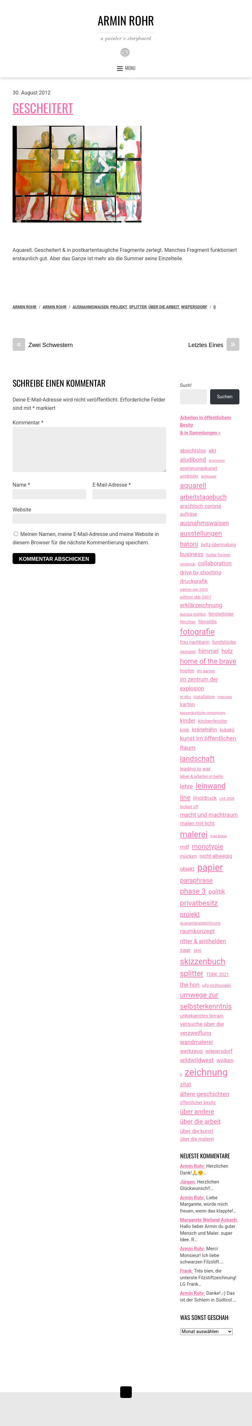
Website (22, 510)
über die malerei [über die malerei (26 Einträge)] (197, 1139)
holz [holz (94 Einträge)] (227, 651)
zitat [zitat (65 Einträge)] (185, 1084)
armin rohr (54, 307)
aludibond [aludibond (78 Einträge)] (193, 459)
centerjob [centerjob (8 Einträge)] (187, 564)
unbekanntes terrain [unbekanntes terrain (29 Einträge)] (202, 1016)
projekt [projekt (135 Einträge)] (190, 914)
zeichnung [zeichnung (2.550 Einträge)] (206, 1072)
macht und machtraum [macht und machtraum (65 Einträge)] (209, 815)
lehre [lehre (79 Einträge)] (186, 786)
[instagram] (125, 52)
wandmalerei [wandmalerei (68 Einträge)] (196, 1042)
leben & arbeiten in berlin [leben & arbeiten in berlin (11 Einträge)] (202, 776)
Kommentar (28, 423)
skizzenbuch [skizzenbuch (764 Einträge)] (203, 961)
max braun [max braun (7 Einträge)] (218, 836)
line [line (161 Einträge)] (185, 797)
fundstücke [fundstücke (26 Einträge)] (224, 642)
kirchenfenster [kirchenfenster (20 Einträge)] (212, 721)
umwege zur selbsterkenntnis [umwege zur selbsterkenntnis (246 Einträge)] (206, 1000)
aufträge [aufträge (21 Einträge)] (188, 514)
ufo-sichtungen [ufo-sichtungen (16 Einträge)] (216, 985)
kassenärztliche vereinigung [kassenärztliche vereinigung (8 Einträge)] (202, 712)
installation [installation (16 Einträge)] (204, 696)
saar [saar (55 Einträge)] (185, 950)
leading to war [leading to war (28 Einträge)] (195, 769)
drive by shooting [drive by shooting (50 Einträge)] (200, 572)
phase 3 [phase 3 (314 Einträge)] (193, 891)
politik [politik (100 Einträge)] (216, 891)
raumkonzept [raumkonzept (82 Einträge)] (197, 931)
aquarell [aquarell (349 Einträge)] (193, 485)
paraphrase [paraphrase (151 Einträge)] (196, 880)
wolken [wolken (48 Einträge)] (225, 1060)
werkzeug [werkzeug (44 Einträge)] (191, 1051)
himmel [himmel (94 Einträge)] (209, 651)
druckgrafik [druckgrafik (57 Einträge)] (194, 581)
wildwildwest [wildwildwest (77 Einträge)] (197, 1060)
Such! (186, 385)
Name (21, 485)
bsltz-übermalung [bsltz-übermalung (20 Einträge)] (218, 544)
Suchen (224, 397)
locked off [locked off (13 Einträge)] (189, 806)
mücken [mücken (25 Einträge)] (188, 856)
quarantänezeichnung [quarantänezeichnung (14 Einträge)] (200, 923)
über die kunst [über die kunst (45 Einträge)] (197, 1131)
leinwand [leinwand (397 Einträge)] (211, 785)
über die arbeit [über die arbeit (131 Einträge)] (200, 1121)
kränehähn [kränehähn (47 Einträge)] (204, 729)
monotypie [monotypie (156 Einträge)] (207, 846)
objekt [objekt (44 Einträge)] (187, 869)
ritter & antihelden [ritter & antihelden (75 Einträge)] (203, 941)
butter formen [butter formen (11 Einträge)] (218, 555)
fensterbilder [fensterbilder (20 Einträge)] (221, 614)
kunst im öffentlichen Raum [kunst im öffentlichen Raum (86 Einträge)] (208, 743)
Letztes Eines (213, 345)
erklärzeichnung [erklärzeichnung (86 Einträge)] (201, 605)
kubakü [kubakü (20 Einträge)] (227, 729)
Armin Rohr (24, 307)
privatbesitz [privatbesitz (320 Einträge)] (199, 903)
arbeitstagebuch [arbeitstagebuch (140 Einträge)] (203, 497)
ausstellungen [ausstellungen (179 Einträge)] (201, 533)
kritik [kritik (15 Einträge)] (184, 730)
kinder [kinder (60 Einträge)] (188, 721)
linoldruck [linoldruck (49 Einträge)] (205, 798)
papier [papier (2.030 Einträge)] (210, 867)
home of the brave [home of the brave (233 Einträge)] (208, 661)
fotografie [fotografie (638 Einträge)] (197, 632)
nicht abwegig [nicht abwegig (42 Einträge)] (215, 856)
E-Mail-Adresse (111, 485)
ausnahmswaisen (91, 307)
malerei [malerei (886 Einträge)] (194, 834)
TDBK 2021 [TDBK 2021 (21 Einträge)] (217, 974)
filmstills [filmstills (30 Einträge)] (207, 622)
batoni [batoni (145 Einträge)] (189, 544)
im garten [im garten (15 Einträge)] (206, 670)
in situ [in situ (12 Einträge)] (185, 696)
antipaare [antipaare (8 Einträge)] (209, 476)
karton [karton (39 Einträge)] (187, 704)
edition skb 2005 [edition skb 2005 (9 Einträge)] (194, 589)
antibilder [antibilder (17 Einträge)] (189, 476)
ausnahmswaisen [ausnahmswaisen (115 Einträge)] (204, 523)
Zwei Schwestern (43, 345)
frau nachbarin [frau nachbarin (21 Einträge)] (194, 642)
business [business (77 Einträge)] (192, 554)
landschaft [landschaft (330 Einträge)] (197, 758)
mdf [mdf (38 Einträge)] (184, 847)
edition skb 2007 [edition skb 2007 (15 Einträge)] (195, 597)
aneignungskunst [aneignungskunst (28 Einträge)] (198, 468)
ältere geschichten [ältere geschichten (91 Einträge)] (204, 1094)
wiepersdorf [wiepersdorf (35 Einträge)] (218, 1051)
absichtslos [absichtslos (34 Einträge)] (193, 451)
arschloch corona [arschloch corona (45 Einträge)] (200, 506)
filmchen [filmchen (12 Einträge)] (188, 621)
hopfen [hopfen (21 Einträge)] (187, 670)
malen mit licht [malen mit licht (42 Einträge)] (197, 823)
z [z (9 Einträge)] (181, 1074)
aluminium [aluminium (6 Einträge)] (217, 461)
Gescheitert (43, 107)
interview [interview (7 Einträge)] (225, 697)
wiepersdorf (194, 307)
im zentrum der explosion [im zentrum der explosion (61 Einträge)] (199, 684)
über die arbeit (164, 307)
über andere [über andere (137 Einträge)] (197, 1111)
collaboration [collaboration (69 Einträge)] (215, 563)
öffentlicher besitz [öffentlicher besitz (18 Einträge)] (198, 1102)
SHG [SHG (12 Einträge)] (198, 950)
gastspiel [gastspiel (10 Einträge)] (188, 651)
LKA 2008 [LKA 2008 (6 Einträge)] (226, 799)
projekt (118, 307)
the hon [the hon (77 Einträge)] (190, 984)
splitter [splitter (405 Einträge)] (192, 973)
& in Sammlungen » (200, 433)
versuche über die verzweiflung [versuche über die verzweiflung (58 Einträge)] (202, 1028)
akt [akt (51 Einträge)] (212, 450)
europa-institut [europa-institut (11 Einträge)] (193, 614)
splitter (138, 307)
